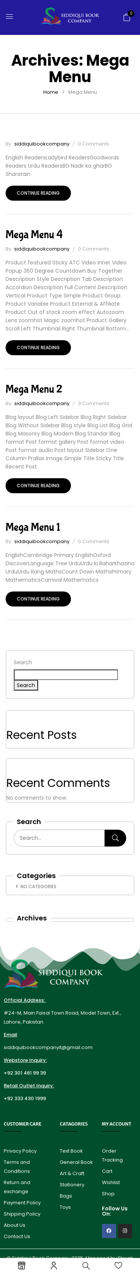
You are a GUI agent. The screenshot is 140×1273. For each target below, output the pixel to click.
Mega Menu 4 (34, 234)
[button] (127, 17)
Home (50, 92)
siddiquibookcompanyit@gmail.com (48, 1047)
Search (23, 662)
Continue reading (38, 193)
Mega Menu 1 (33, 527)
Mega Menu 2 (34, 389)
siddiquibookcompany (41, 143)
